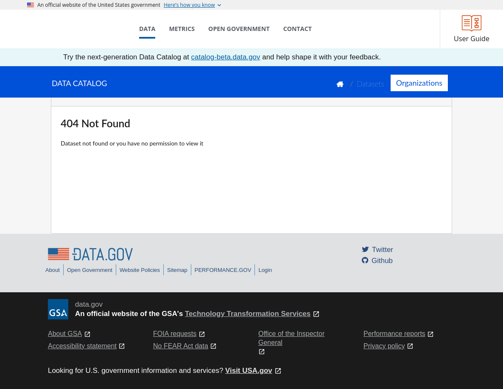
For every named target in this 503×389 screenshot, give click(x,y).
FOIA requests (174, 333)
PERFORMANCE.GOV (223, 270)
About (52, 270)
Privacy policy (384, 346)
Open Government (89, 270)
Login (265, 270)
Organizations (419, 82)
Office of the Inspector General (291, 338)
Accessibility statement (82, 346)
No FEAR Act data (180, 346)
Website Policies (140, 270)
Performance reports (394, 333)
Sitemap (177, 270)
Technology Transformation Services (247, 314)
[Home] (69, 29)
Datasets (370, 83)
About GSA (65, 333)
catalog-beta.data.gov (225, 57)
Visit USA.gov (248, 371)
